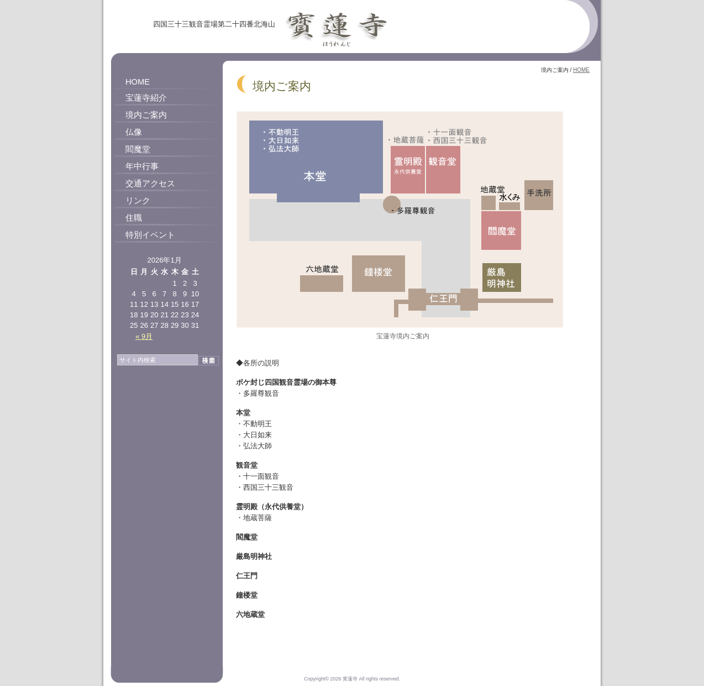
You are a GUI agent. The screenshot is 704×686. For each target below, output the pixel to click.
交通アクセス (150, 183)
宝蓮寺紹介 (146, 97)
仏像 (133, 132)
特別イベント (150, 235)
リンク (137, 200)
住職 (133, 217)
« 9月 (144, 336)
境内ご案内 (146, 115)
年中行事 (142, 166)
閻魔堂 (137, 149)
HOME (137, 81)
